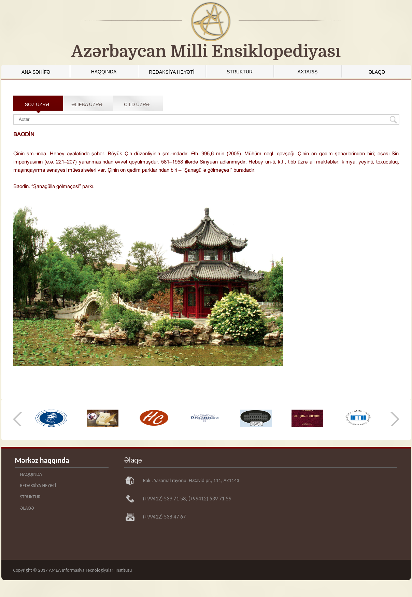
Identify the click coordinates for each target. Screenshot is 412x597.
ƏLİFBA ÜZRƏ (86, 104)
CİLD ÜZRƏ (137, 104)
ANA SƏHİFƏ (36, 72)
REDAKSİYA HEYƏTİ (171, 72)
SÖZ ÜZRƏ (37, 104)
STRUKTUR (240, 71)
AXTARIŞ (308, 71)
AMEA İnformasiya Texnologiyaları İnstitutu (90, 570)
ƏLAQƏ (377, 72)
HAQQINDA (104, 71)
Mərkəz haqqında (42, 460)
